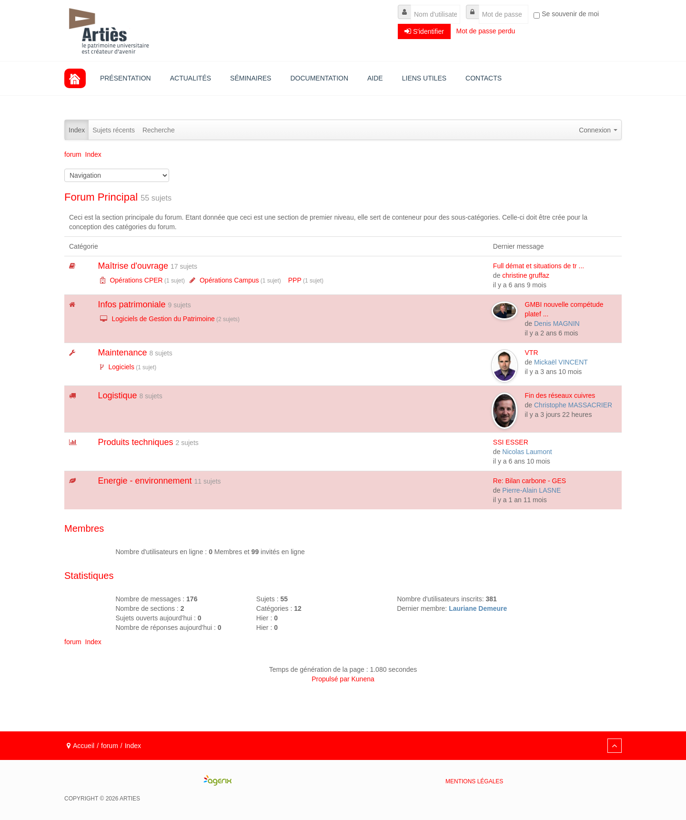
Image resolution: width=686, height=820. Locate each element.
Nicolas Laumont (527, 452)
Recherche (158, 130)
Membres (84, 528)
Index (77, 130)
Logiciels (121, 367)
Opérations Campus (229, 280)
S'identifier (424, 31)
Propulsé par (331, 679)
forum (109, 745)
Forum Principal (101, 197)
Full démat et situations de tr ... (538, 266)
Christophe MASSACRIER (573, 405)
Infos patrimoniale (131, 304)
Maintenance (122, 352)
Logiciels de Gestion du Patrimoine (162, 319)
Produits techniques (135, 442)
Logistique (117, 395)
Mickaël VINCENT (561, 362)
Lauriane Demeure (478, 608)
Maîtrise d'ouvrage (133, 266)
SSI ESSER (510, 442)
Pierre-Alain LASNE (531, 490)
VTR (531, 352)
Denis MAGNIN (557, 323)
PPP (295, 280)
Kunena (363, 679)
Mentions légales (474, 781)
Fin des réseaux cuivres (560, 395)
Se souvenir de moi (570, 14)
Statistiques (88, 575)
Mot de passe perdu (486, 31)
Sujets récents (113, 130)
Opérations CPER (136, 280)
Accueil (83, 745)
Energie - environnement (145, 481)
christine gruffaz (525, 275)
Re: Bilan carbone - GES (529, 481)
